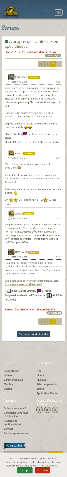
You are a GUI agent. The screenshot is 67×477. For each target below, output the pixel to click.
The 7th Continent (26, 51)
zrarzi (18, 214)
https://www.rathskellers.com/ (23, 284)
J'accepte (24, 470)
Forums (10, 51)
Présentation (11, 370)
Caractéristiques (13, 379)
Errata (40, 388)
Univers (8, 375)
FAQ (39, 370)
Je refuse (42, 470)
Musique (41, 379)
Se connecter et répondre (33, 334)
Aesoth (19, 153)
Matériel (9, 384)
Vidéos (40, 375)
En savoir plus (49, 465)
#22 (58, 158)
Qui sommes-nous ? (15, 408)
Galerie (8, 388)
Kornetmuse (21, 77)
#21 (58, 82)
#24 (58, 257)
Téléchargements (47, 384)
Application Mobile (47, 393)
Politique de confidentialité (12, 422)
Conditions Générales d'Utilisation (16, 414)
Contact (8, 428)
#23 (58, 218)
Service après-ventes (16, 433)
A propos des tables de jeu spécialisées (31, 44)
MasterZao (21, 252)
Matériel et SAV (47, 51)
